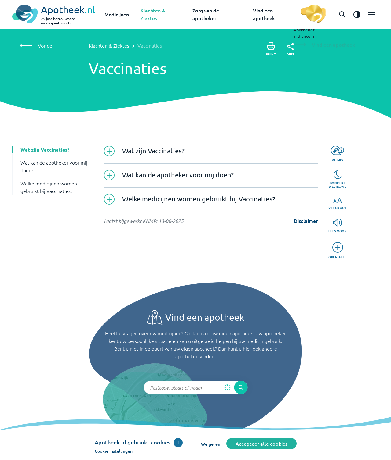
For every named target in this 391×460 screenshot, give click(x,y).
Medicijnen (116, 14)
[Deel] (291, 49)
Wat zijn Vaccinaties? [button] (44, 149)
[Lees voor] (337, 226)
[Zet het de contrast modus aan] (356, 14)
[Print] (271, 49)
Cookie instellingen (114, 451)
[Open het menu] (371, 14)
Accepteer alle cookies (261, 443)
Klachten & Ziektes (109, 45)
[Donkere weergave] (337, 179)
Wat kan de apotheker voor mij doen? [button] (53, 166)
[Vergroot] (337, 203)
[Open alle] (337, 250)
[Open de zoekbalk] (342, 14)
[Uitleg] (337, 153)
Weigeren (210, 444)
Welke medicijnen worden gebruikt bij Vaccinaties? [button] (48, 187)
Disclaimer (306, 220)
